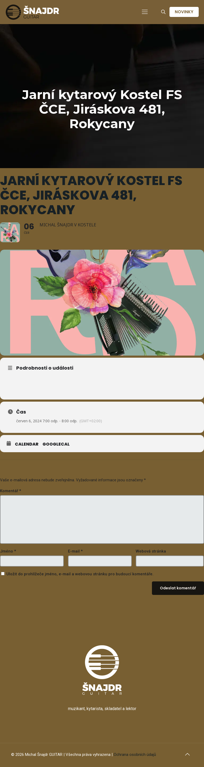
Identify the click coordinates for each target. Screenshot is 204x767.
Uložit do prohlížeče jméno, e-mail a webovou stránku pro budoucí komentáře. (80, 574)
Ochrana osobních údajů (135, 754)
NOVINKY (184, 12)
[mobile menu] (144, 11)
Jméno (8, 551)
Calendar (27, 444)
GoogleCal (56, 444)
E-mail (75, 551)
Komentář (10, 490)
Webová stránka (151, 551)
